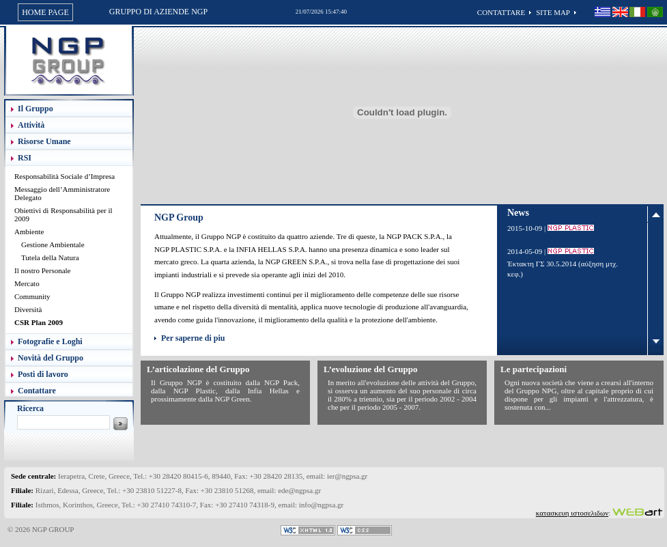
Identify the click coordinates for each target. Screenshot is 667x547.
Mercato (27, 283)
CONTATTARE (501, 12)
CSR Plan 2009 (38, 322)
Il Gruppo (35, 108)
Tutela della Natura (50, 257)
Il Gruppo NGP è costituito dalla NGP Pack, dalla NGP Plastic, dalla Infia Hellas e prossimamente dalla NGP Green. (225, 390)
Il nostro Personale (42, 270)
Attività (31, 125)
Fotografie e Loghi (50, 341)
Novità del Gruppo (50, 358)
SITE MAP (553, 12)
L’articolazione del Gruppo (198, 369)
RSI (24, 158)
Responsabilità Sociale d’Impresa (64, 176)
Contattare (37, 390)
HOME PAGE (45, 12)
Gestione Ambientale (53, 244)
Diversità (28, 309)
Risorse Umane (44, 141)
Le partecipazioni (533, 369)
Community (32, 296)
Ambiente (29, 231)
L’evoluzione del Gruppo (370, 369)
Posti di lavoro (43, 374)
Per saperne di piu (193, 338)
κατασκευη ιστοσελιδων (572, 513)
